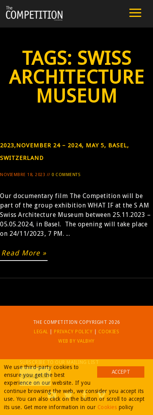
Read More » (23, 253)
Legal (41, 331)
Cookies (109, 331)
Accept (121, 372)
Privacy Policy (73, 331)
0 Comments (66, 174)
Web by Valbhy (76, 341)
